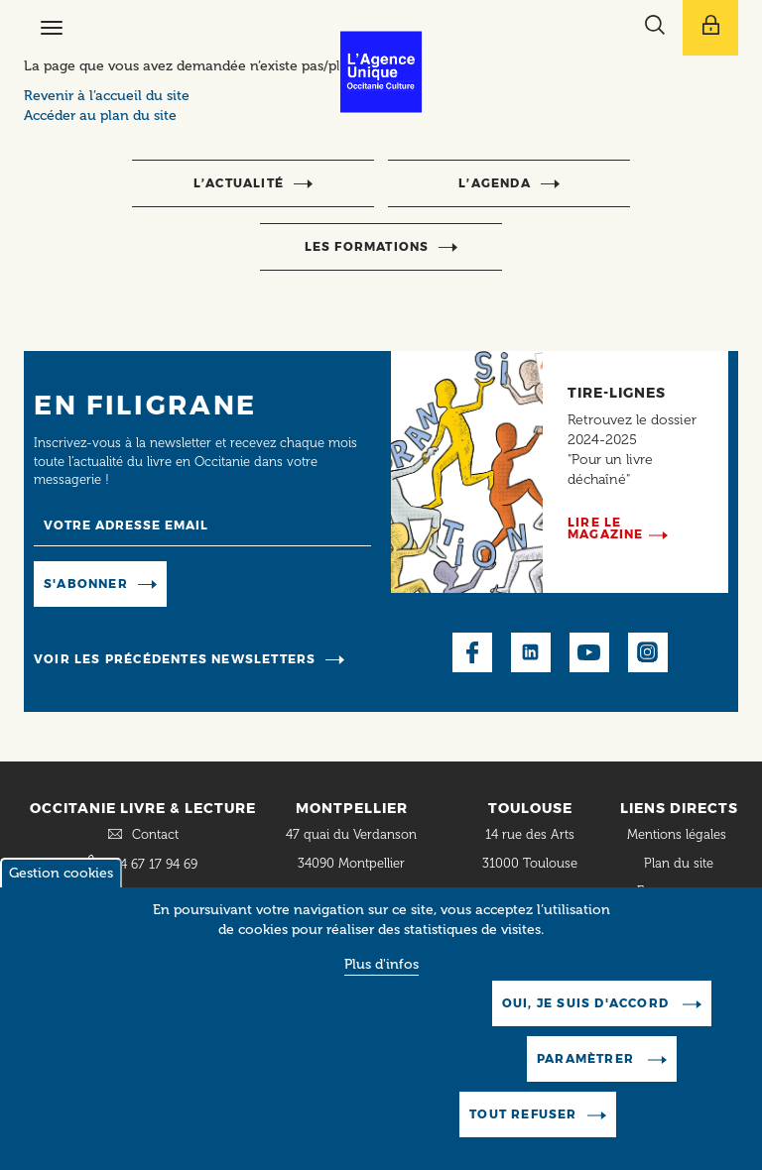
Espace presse (679, 890)
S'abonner (86, 583)
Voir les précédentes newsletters (175, 658)
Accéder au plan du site (100, 115)
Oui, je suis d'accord (587, 1011)
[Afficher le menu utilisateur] (710, 28)
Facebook (472, 652)
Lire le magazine (606, 528)
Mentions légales (678, 834)
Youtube (589, 652)
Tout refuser (522, 1122)
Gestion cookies (61, 882)
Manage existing (236, 582)
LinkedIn (531, 652)
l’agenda (494, 183)
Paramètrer (587, 1067)
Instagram (648, 652)
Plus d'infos (381, 973)
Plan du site (678, 863)
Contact (155, 834)
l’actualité (238, 183)
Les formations (367, 246)
